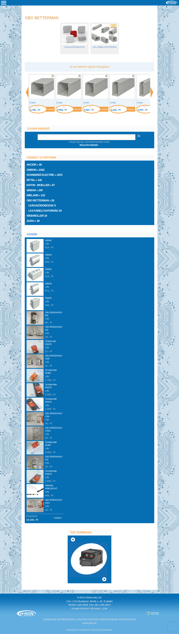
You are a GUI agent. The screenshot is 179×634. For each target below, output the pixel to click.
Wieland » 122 (36, 195)
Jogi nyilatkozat (87, 619)
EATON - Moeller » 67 (41, 185)
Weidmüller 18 (37, 215)
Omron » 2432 (36, 169)
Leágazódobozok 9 (41, 205)
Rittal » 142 (34, 180)
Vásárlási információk (58, 619)
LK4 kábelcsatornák (104, 46)
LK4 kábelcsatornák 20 (44, 210)
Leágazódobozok (74, 46)
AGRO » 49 (33, 220)
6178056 (59, 103)
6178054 (86, 103)
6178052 (113, 103)
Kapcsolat (89, 623)
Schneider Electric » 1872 (45, 174)
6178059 (32, 103)
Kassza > (58, 518)
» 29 (41, 200)
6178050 (140, 103)
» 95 (34, 164)
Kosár (32, 234)
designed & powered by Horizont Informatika (89, 630)
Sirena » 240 (35, 190)
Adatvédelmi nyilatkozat (118, 619)
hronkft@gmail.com (93, 608)
